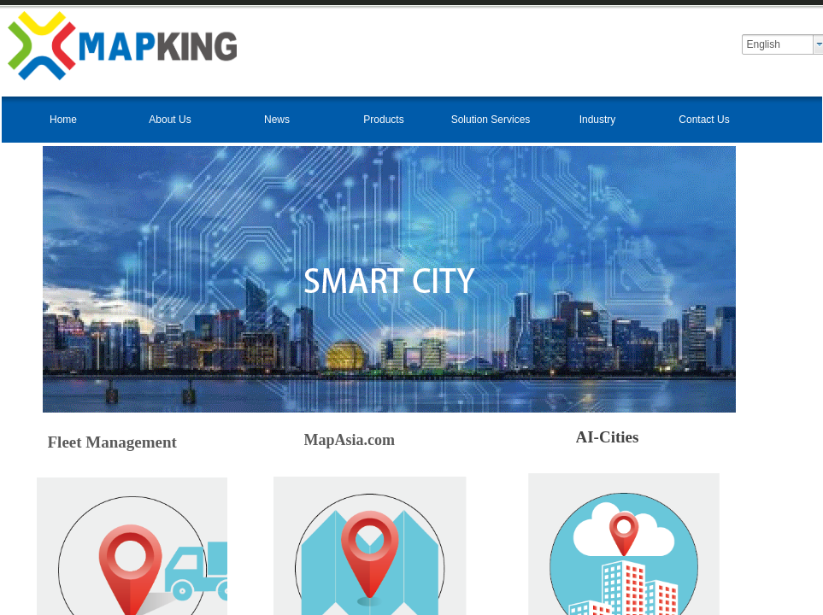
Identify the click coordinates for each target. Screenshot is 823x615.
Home (63, 120)
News (277, 120)
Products (383, 120)
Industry (597, 120)
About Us (170, 120)
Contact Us (704, 120)
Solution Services (491, 120)
